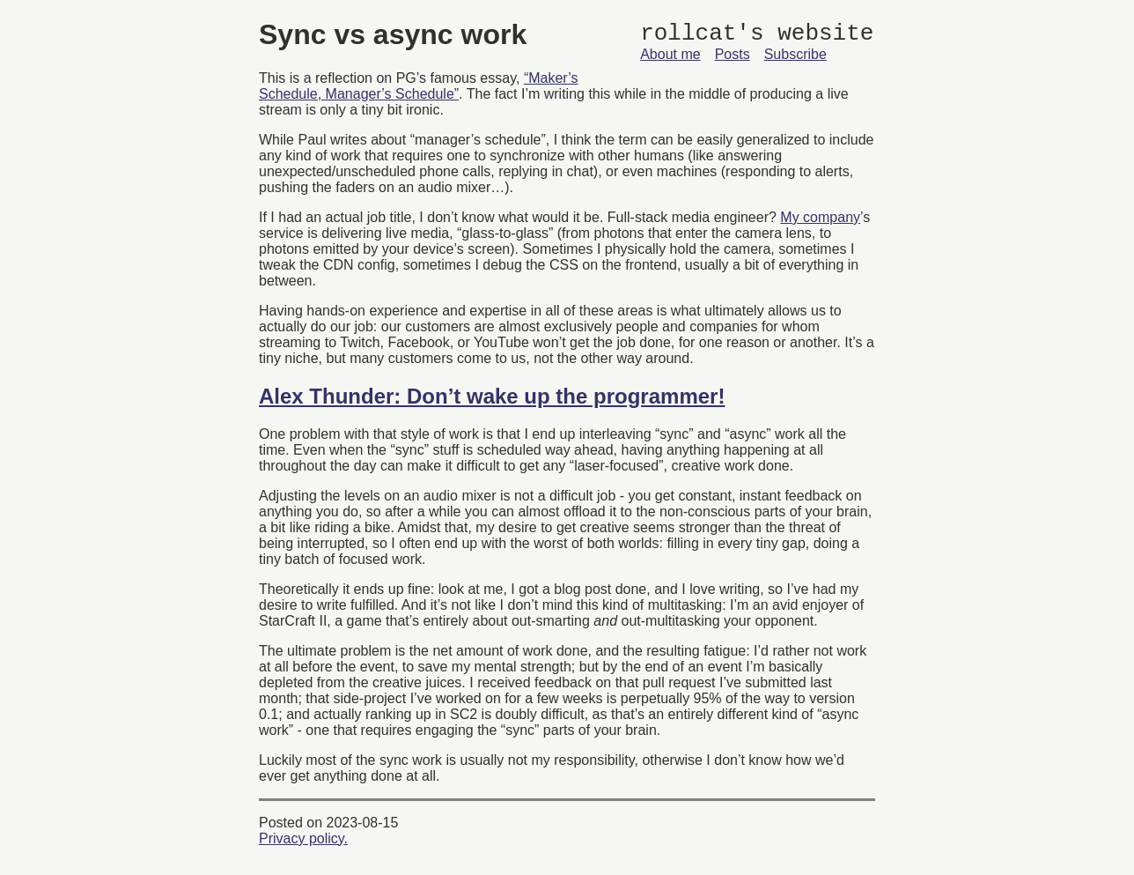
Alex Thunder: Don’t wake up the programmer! (492, 396)
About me (670, 59)
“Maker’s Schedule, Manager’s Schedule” (418, 85)
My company (820, 217)
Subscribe (795, 59)
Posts (732, 59)
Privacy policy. (303, 838)
